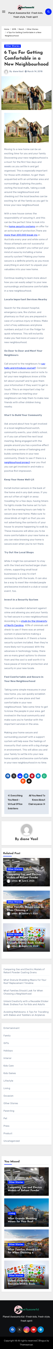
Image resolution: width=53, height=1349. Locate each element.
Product (8, 1133)
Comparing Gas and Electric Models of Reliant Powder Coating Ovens (24, 877)
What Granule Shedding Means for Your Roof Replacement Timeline (22, 1221)
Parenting (9, 1111)
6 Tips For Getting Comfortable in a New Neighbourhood (26, 58)
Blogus (42, 1340)
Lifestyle (8, 1080)
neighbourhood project (17, 462)
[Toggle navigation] (3, 11)
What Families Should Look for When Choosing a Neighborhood (25, 910)
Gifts (6, 1043)
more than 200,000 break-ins (20, 235)
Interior (8, 1058)
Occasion (9, 1095)
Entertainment (12, 1028)
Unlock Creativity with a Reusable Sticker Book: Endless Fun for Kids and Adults (25, 942)
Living (7, 1088)
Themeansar (26, 1344)
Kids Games (10, 1073)
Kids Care (9, 1065)
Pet (5, 1118)
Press (6, 1126)
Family (7, 1035)
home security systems (22, 226)
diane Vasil (18, 71)
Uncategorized (12, 1141)
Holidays (8, 1050)
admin (12, 881)
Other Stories (12, 46)
